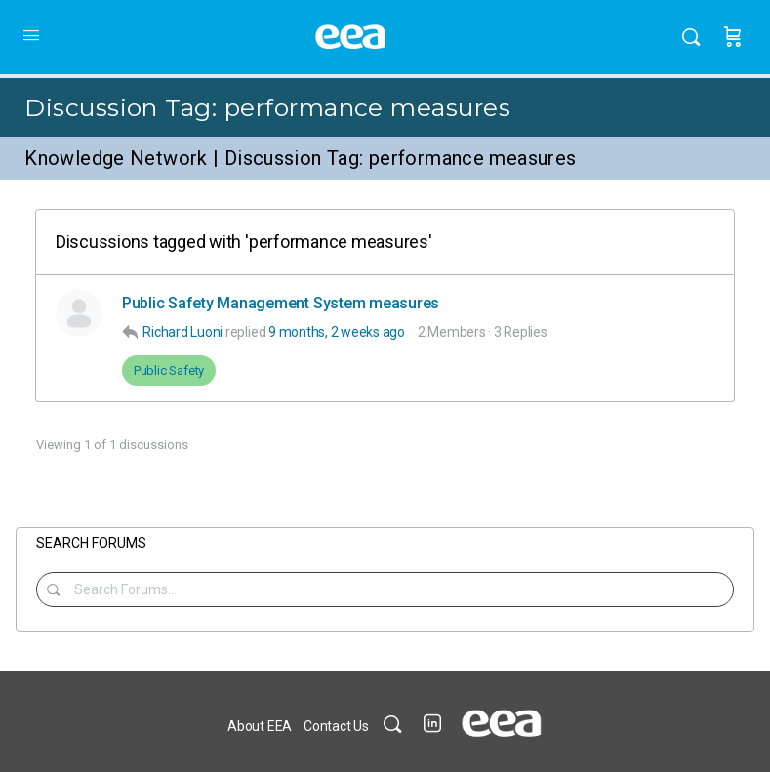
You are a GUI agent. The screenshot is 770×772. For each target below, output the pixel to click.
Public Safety (169, 370)
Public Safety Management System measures (280, 303)
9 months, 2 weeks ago (336, 332)
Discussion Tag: (267, 107)
